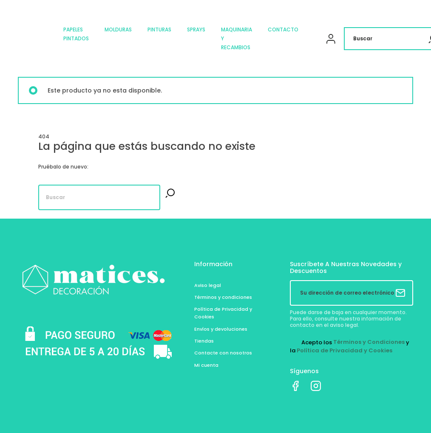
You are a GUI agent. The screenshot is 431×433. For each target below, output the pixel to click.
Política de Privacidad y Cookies (344, 350)
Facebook (295, 385)
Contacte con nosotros (223, 352)
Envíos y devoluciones (220, 329)
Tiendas (204, 340)
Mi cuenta (206, 365)
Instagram (315, 385)
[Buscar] (99, 197)
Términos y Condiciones (369, 342)
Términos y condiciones (223, 297)
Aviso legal (207, 285)
